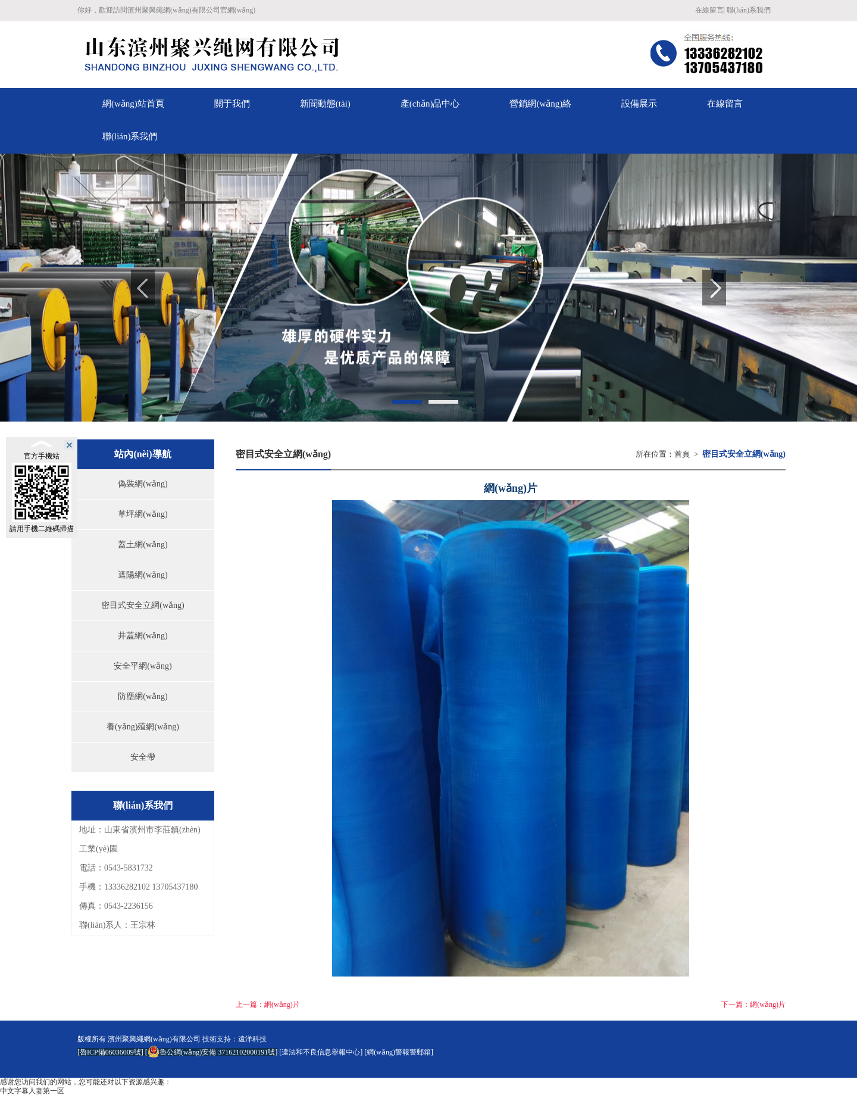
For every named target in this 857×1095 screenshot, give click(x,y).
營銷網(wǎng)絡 (540, 103)
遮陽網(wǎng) (142, 574)
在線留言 (709, 10)
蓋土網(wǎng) (142, 544)
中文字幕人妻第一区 (32, 1091)
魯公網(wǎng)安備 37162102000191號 (212, 1052)
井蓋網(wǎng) (142, 635)
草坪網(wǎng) (142, 514)
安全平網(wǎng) (142, 666)
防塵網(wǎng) (142, 696)
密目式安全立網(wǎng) (142, 605)
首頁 (682, 454)
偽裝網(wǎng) (142, 483)
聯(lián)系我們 (749, 10)
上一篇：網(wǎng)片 (268, 1004)
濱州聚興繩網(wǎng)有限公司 (154, 1039)
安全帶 (142, 757)
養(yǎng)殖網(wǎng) (143, 726)
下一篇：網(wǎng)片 (753, 1004)
